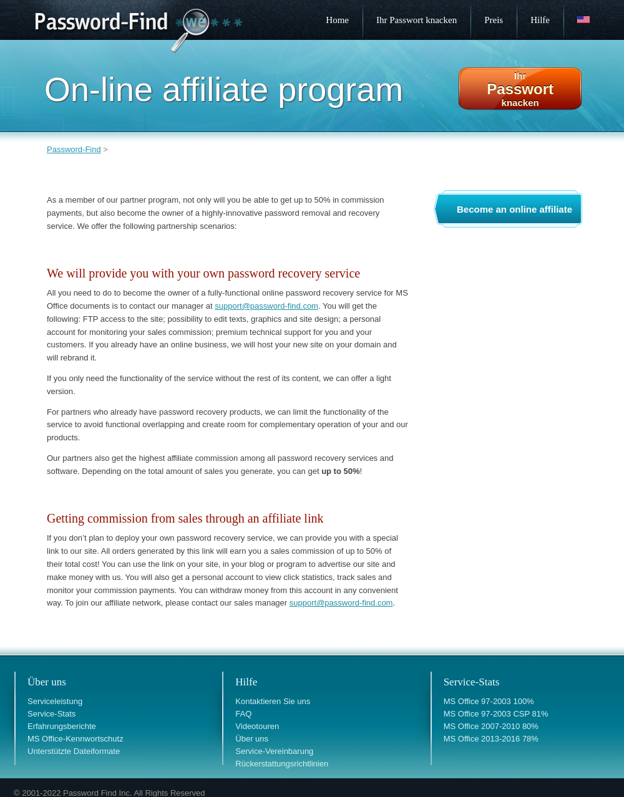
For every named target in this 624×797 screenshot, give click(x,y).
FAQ (243, 713)
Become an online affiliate (514, 209)
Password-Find (74, 149)
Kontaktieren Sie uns (272, 701)
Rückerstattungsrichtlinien (281, 763)
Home (337, 20)
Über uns (251, 738)
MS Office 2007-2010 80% (491, 726)
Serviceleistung (54, 701)
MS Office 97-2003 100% (489, 701)
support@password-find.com (266, 306)
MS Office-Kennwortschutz (75, 738)
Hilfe (540, 20)
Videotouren (257, 726)
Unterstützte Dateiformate (73, 751)
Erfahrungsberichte (61, 726)
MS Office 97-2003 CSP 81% (496, 713)
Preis (493, 20)
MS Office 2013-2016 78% (491, 738)
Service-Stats (51, 713)
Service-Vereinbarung (274, 751)
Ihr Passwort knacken (416, 20)
